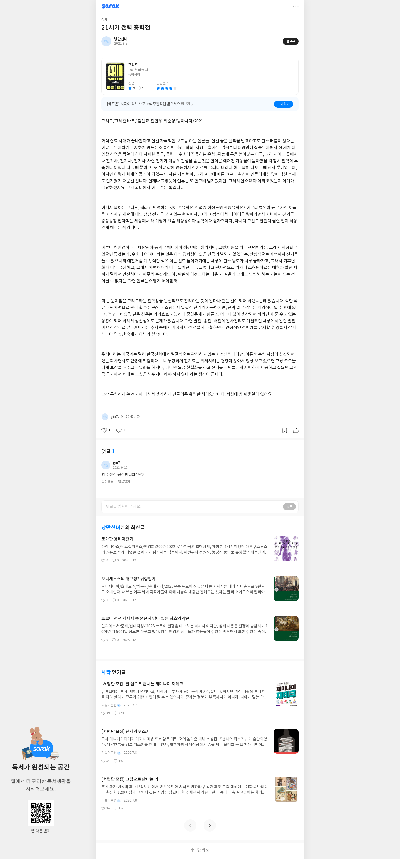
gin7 (116, 463)
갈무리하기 (285, 430)
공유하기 (296, 430)
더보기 (296, 6)
